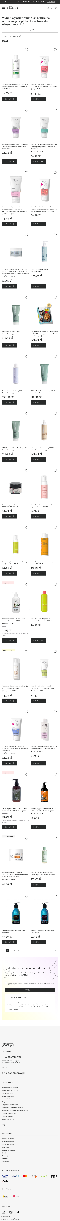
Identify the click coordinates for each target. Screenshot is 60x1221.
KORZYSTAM (51, 2)
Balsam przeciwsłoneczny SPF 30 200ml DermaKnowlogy (42, 449)
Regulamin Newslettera (10, 1105)
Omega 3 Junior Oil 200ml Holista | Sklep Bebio (42, 932)
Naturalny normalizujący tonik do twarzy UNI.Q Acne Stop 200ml (42, 620)
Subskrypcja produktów (10, 1090)
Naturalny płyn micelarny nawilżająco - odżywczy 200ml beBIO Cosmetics (44, 747)
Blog (3, 1125)
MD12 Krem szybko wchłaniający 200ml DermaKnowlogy (15, 449)
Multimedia (6, 1147)
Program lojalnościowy (10, 1088)
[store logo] (26, 8)
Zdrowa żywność (8, 1139)
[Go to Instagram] (10, 1212)
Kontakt (4, 1122)
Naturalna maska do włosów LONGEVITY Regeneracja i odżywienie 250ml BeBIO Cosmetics (15, 875)
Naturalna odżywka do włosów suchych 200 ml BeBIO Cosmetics (42, 687)
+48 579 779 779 (11, 1057)
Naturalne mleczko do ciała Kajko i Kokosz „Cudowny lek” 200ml (14, 620)
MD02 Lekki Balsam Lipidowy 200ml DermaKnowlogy (43, 392)
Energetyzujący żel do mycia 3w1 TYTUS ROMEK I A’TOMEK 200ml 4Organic (44, 810)
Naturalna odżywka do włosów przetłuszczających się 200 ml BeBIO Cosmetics (15, 748)
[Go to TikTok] (18, 1212)
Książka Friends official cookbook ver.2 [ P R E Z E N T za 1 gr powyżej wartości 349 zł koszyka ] (44, 334)
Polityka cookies (7, 1116)
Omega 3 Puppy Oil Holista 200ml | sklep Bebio (14, 932)
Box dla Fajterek (7, 1093)
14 (12, 276)
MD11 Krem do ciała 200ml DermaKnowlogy (11, 333)
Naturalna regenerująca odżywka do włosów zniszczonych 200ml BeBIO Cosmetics (15, 147)
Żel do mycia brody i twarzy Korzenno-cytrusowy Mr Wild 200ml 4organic (15, 810)
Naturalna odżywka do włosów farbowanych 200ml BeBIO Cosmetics (44, 85)
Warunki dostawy (8, 1096)
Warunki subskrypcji (8, 1099)
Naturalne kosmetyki (9, 1142)
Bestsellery (5, 1162)
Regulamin (5, 1102)
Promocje (5, 1156)
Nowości (5, 1159)
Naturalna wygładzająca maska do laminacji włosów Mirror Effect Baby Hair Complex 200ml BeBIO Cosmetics (15, 271)
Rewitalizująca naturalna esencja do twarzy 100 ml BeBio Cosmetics (43, 563)
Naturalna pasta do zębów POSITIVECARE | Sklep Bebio (11, 506)
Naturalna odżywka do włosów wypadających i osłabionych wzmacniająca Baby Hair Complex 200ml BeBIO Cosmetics (14, 209)
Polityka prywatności (9, 1113)
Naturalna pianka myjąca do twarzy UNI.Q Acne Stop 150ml (14, 563)
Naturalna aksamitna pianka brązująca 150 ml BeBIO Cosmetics (15, 687)
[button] (27, 51)
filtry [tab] (30, 30)
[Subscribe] (30, 990)
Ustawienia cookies (8, 1119)
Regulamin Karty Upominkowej (12, 1108)
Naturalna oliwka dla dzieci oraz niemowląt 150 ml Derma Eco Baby (42, 874)
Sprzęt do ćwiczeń (8, 1144)
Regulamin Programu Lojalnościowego (15, 1111)
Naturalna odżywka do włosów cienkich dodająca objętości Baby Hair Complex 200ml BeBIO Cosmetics (44, 209)
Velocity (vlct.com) (15, 1219)
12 (13, 691)
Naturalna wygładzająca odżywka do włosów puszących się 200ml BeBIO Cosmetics (44, 147)
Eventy (4, 1153)
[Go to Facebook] (3, 1212)
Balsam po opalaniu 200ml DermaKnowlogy (40, 270)
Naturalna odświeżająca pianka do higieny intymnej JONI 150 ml (43, 506)
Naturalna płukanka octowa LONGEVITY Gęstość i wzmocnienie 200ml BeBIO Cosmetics (15, 86)
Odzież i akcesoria (8, 1150)
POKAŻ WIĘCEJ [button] (12, 1009)
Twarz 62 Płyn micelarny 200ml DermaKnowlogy (13, 392)
